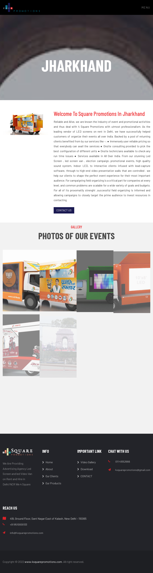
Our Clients (50, 476)
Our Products (51, 483)
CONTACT (84, 476)
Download (85, 469)
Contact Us (64, 210)
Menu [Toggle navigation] (145, 7)
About (47, 469)
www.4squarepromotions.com (43, 561)
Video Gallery (86, 462)
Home (47, 462)
